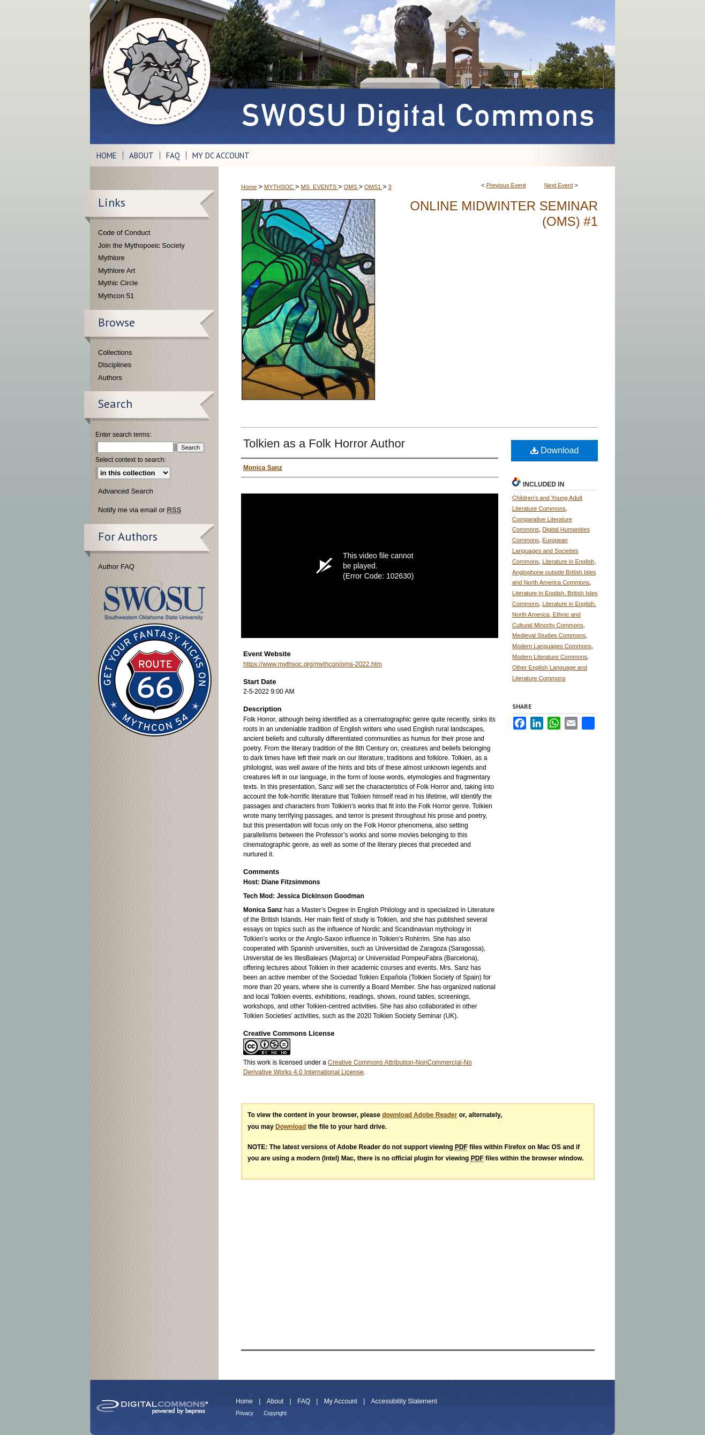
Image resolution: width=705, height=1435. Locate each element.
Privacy (244, 1413)
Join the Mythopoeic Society (141, 245)
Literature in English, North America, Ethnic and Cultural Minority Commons (554, 614)
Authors (110, 378)
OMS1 (373, 187)
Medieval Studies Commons (549, 635)
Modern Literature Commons (549, 657)
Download (554, 450)
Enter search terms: (123, 434)
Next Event (558, 185)
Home (249, 187)
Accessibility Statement (404, 1401)
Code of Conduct (124, 233)
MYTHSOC (279, 187)
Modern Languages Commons (551, 646)
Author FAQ (116, 567)
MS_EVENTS (319, 187)
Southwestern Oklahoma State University (154, 600)
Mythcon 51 (116, 296)
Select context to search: (130, 460)
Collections (115, 352)
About (275, 1401)
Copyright (275, 1413)
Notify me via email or (139, 510)
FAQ (303, 1401)
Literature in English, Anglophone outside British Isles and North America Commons (554, 572)
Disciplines (114, 365)
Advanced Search (125, 491)
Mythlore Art (116, 271)
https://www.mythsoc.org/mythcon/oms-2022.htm (312, 664)
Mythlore (111, 258)
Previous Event (506, 185)
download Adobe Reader (419, 1115)
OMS (351, 187)
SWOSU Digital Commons (417, 72)
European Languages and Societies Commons (545, 551)
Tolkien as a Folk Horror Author (324, 443)
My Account (340, 1401)
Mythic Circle (118, 283)
